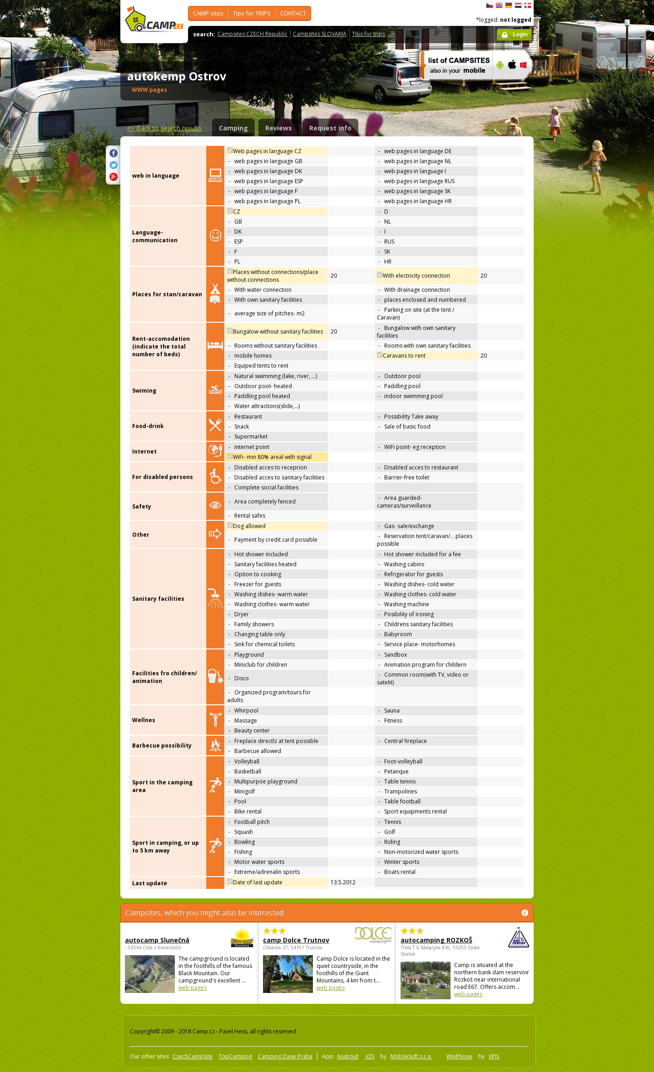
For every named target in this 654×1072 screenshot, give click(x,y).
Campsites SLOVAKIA (320, 34)
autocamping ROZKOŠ (440, 940)
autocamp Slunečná (164, 940)
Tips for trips (368, 34)
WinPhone (459, 1056)
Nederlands (518, 5)
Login (520, 34)
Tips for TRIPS (252, 13)
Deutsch (508, 5)
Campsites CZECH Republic (252, 34)
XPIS (494, 1056)
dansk (527, 5)
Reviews (278, 128)
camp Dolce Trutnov (302, 940)
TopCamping (235, 1056)
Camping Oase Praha (285, 1056)
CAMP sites (208, 13)
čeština (489, 5)
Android (347, 1056)
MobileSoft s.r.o (411, 1056)
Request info (330, 128)
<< (164, 128)
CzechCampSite (193, 1056)
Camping (233, 128)
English (499, 5)
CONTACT (293, 13)
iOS (369, 1056)
